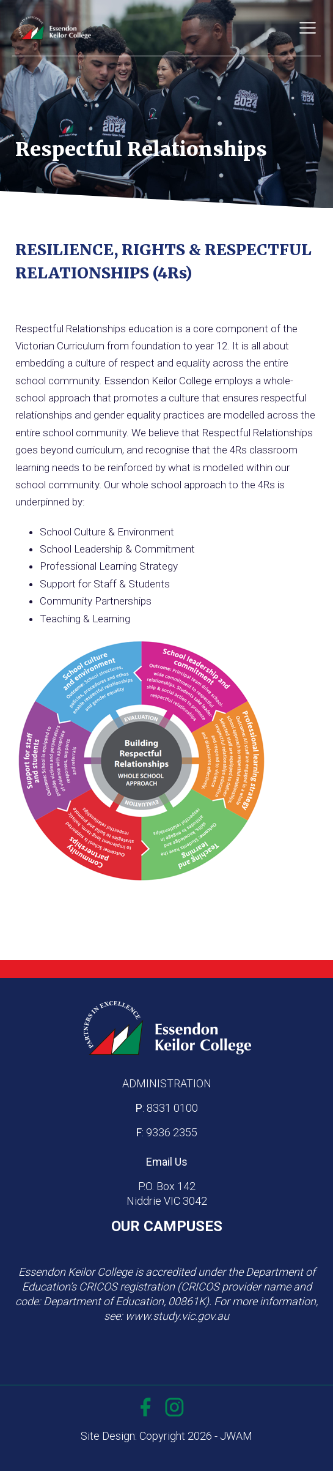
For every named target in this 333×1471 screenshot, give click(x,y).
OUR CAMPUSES (166, 1226)
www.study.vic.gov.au (177, 1315)
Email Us (167, 1161)
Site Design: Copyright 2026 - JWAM (166, 1435)
